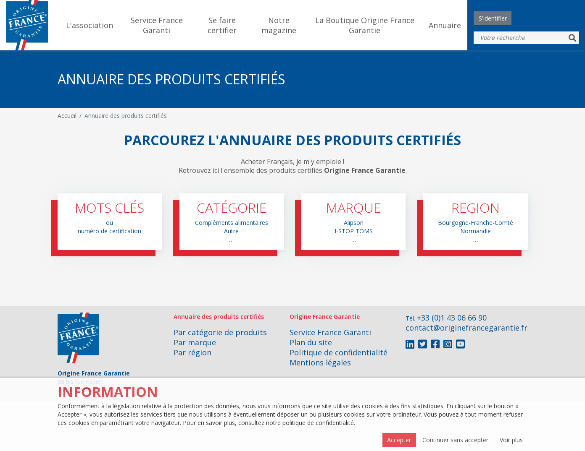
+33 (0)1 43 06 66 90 (452, 318)
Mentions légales (320, 362)
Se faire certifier (222, 25)
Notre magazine (278, 25)
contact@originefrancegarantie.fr (466, 328)
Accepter (399, 440)
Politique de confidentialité (338, 352)
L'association (89, 25)
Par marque (195, 342)
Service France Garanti (157, 25)
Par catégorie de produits (220, 332)
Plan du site (311, 342)
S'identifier (493, 18)
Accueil (67, 116)
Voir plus (511, 440)
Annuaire (445, 25)
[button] (110, 221)
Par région (192, 352)
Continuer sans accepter (455, 440)
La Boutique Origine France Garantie (364, 25)
